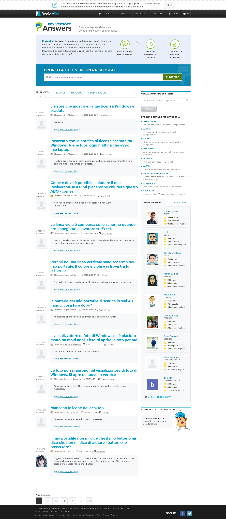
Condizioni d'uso (93, 515)
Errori (147, 139)
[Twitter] (189, 515)
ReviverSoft (149, 184)
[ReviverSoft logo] (48, 13)
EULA (64, 508)
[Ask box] (103, 77)
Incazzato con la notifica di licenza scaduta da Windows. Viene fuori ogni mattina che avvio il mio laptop (91, 145)
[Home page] (100, 13)
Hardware (149, 149)
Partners (55, 508)
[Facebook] (182, 515)
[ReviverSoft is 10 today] (92, 13)
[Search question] (165, 100)
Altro (146, 166)
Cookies (114, 515)
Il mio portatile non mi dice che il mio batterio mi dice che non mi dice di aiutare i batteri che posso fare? (93, 442)
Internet (148, 159)
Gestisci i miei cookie (60, 512)
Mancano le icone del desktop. (77, 408)
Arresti (147, 129)
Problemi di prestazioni (155, 174)
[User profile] (41, 129)
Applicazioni (149, 122)
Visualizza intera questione (66, 129)
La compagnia (41, 508)
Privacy (106, 515)
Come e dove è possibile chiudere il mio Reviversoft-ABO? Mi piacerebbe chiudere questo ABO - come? (94, 187)
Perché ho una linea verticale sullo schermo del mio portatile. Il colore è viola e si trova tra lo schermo (92, 266)
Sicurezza (148, 191)
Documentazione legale (81, 508)
